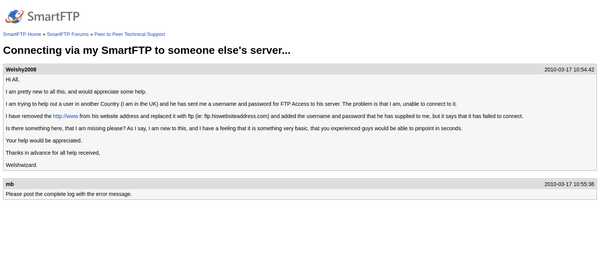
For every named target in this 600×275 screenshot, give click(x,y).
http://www (65, 116)
